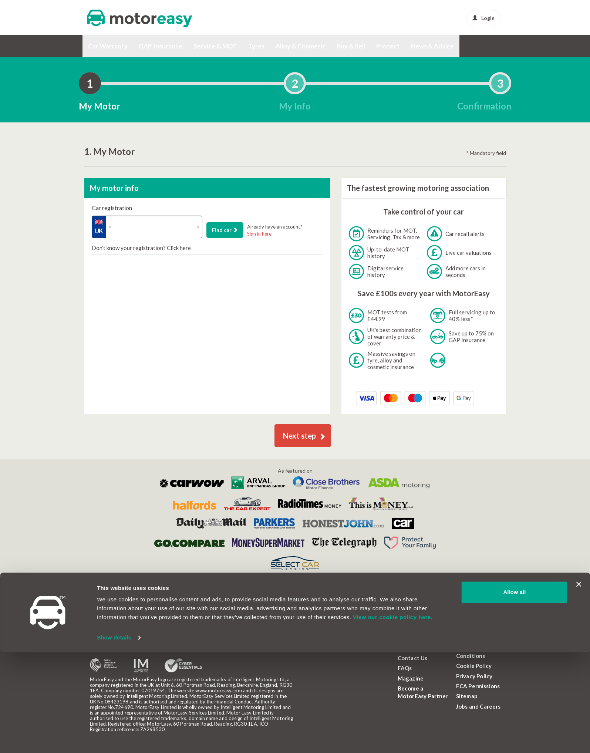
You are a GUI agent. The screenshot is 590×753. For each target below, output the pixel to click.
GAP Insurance (160, 46)
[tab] (90, 83)
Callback (128, 610)
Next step (304, 435)
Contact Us (413, 658)
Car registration (112, 207)
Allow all (514, 693)
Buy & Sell (351, 46)
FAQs (405, 668)
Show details (114, 738)
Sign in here (259, 234)
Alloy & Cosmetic (301, 46)
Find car (225, 230)
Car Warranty (108, 46)
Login (483, 18)
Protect (388, 46)
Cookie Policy (474, 665)
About (406, 647)
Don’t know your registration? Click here (141, 247)
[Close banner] (578, 685)
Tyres (256, 46)
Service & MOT (215, 46)
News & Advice (432, 46)
